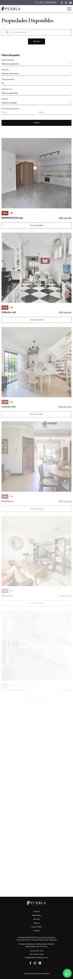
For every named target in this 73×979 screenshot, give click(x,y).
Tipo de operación (8, 60)
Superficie (7, 89)
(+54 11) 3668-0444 (36, 954)
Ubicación (5, 70)
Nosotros (36, 919)
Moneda (5, 99)
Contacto (36, 931)
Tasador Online (36, 927)
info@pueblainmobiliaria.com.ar (36, 957)
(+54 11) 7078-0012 (47, 2)
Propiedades (36, 915)
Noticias (37, 923)
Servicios (36, 911)
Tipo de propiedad (8, 79)
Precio (10, 109)
